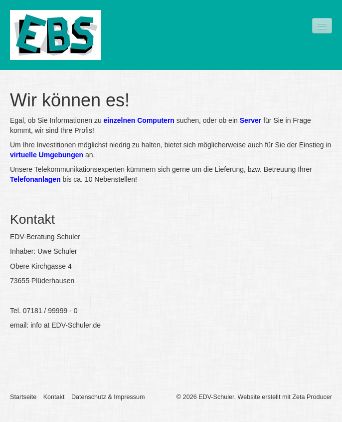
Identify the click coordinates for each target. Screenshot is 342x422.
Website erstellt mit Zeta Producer (285, 397)
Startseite (23, 397)
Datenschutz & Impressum (108, 397)
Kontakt (54, 397)
